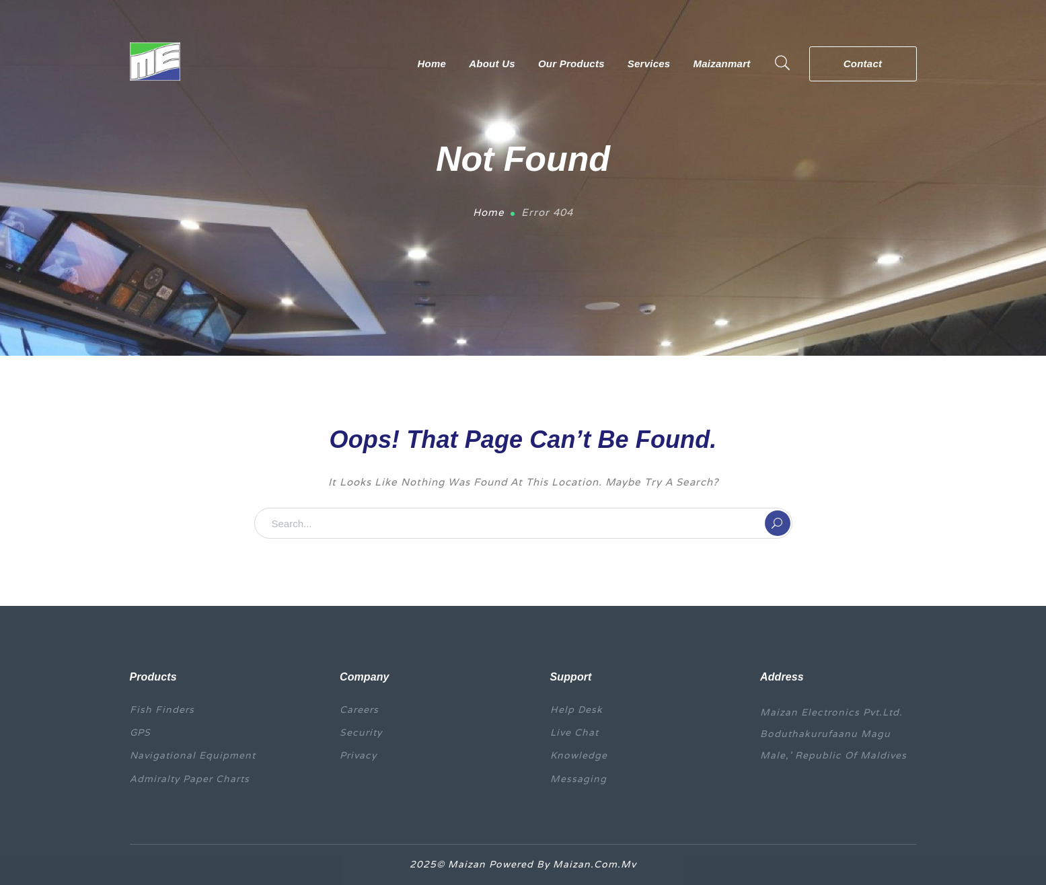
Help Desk (576, 709)
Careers (359, 709)
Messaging (578, 779)
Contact (863, 63)
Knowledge (578, 755)
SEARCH (777, 523)
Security (361, 732)
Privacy (358, 755)
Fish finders (162, 709)
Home (489, 212)
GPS (140, 732)
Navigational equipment (193, 755)
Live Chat (574, 732)
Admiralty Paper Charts (190, 779)
